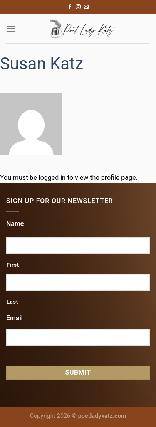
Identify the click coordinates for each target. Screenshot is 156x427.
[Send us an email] (86, 7)
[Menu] (11, 28)
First (13, 265)
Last (12, 302)
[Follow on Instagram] (78, 7)
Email (14, 318)
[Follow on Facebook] (69, 7)
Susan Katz (41, 64)
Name (15, 224)
